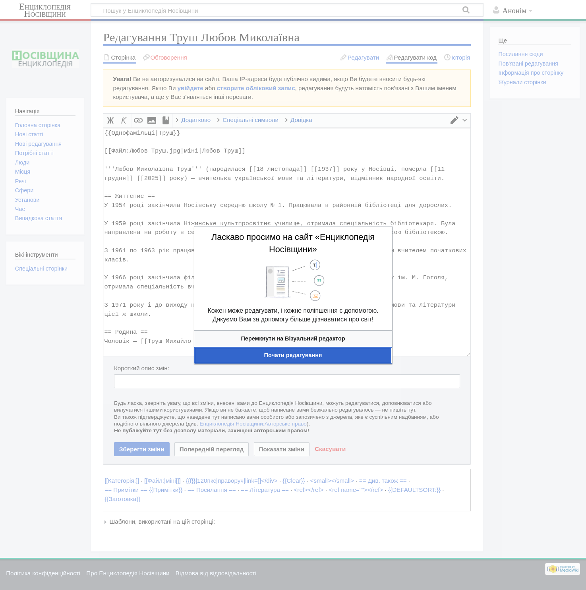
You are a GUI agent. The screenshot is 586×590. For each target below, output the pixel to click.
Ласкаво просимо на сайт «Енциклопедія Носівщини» (293, 243)
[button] (293, 339)
